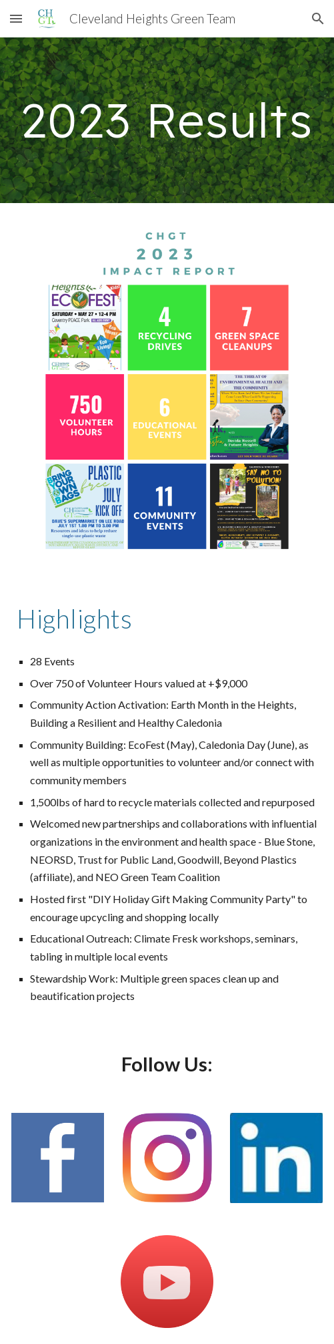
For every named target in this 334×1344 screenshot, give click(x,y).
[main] (166, 120)
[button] (16, 18)
